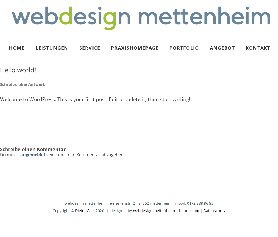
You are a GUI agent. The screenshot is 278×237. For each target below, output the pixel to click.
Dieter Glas (85, 210)
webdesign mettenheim (154, 210)
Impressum (189, 210)
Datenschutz (214, 210)
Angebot (222, 48)
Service (89, 48)
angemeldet (32, 155)
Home (17, 48)
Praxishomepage (135, 48)
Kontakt (258, 48)
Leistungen (52, 48)
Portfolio (184, 48)
